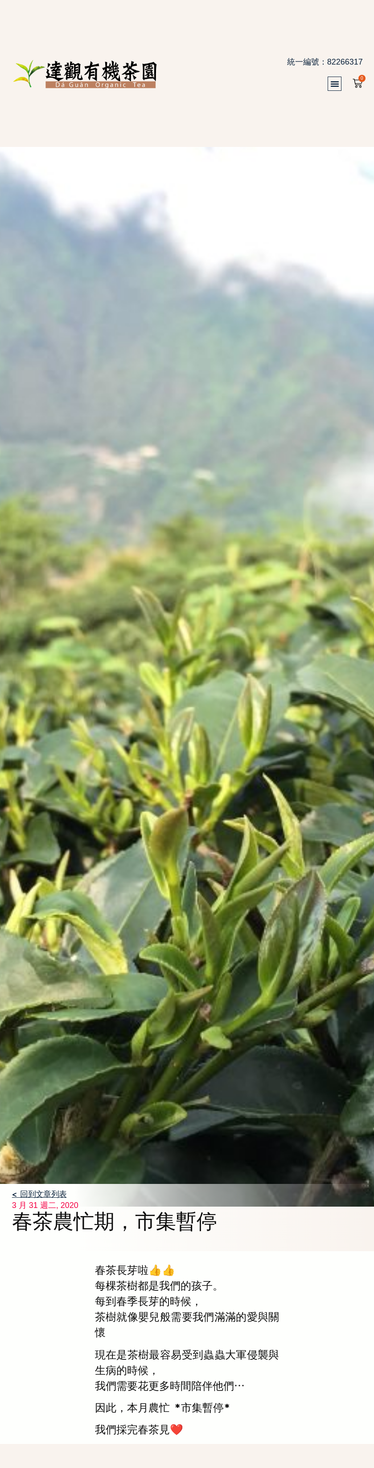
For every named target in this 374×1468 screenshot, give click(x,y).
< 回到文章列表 (39, 1194)
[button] (338, 84)
